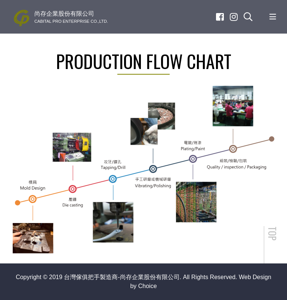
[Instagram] (234, 16)
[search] (248, 16)
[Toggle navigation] (273, 16)
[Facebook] (220, 16)
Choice (147, 286)
